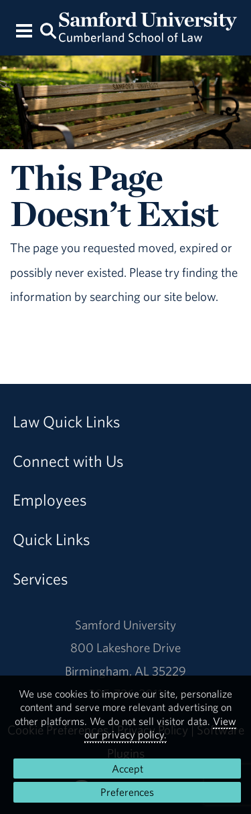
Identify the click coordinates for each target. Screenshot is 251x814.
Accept (127, 768)
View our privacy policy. (160, 727)
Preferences (127, 792)
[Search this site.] (49, 30)
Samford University (125, 625)
